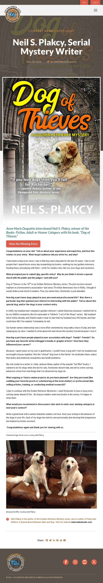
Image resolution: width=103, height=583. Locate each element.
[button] (95, 10)
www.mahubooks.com (81, 522)
